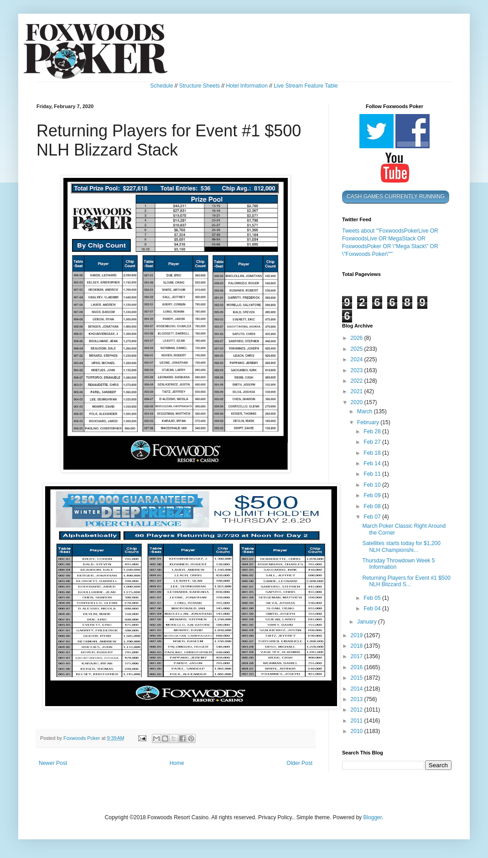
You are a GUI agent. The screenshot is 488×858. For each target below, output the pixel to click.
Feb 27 (372, 442)
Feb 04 (372, 608)
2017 (357, 656)
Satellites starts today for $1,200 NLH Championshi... (401, 546)
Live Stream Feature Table (306, 86)
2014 (357, 689)
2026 (357, 338)
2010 (357, 731)
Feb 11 (372, 474)
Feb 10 (372, 485)
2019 (357, 635)
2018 (357, 646)
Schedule (161, 86)
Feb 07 (372, 517)
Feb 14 (372, 463)
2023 (357, 370)
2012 (357, 710)
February (368, 422)
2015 (357, 678)
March (365, 411)
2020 (357, 402)
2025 (357, 349)
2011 (357, 721)
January (367, 622)
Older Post (299, 763)
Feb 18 (372, 453)
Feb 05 (372, 598)
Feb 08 (372, 506)
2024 (357, 359)
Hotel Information (246, 86)
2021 (357, 391)
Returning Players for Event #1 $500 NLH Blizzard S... (406, 581)
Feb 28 (372, 431)
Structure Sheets (199, 86)
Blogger (372, 817)
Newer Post (53, 763)
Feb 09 (372, 495)
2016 (357, 667)
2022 (357, 381)
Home (177, 763)
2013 (357, 699)
